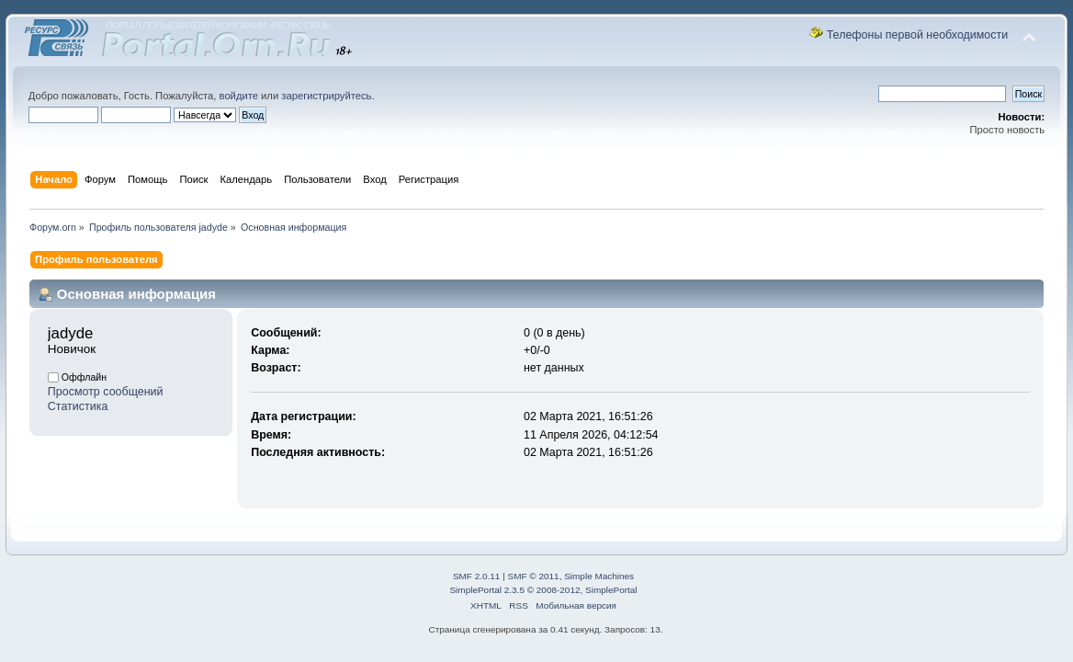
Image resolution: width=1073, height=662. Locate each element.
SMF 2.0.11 (477, 576)
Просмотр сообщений (106, 391)
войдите (239, 95)
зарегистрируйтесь (326, 95)
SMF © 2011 (533, 576)
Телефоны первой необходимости (918, 35)
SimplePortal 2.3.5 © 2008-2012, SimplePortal (543, 590)
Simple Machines (599, 576)
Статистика (78, 406)
